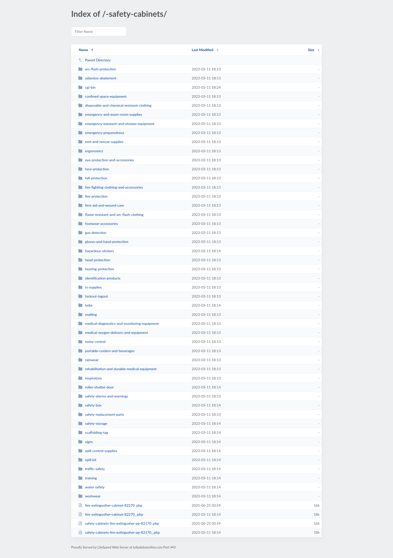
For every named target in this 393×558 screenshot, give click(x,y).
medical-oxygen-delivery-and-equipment (113, 332)
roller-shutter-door (96, 387)
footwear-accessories (98, 223)
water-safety (91, 487)
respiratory (90, 378)
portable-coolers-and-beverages (106, 351)
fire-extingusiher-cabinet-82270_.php (110, 514)
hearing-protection (96, 269)
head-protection (94, 260)
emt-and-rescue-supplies (100, 142)
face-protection (93, 169)
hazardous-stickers (96, 251)
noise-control (92, 341)
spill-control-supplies (97, 451)
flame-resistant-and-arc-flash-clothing (110, 214)
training (87, 478)
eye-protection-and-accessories (106, 160)
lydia (85, 305)
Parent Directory (94, 60)
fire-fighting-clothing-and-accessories (110, 187)
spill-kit (87, 460)
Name (83, 50)
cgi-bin (86, 87)
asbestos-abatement (97, 78)
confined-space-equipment (102, 96)
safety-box (90, 405)
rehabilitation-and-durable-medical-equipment (117, 369)
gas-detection (92, 232)
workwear (89, 496)
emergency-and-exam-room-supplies (110, 114)
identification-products (99, 278)
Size (311, 50)
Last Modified (202, 50)
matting (87, 314)
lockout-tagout (93, 296)
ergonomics (90, 151)
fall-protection (92, 178)
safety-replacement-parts (101, 414)
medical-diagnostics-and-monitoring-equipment (118, 323)
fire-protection (93, 196)
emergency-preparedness (101, 132)
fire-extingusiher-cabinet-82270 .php (110, 505)
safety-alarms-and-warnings (103, 396)
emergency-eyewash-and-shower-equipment (116, 123)
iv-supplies (90, 287)
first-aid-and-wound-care (101, 205)
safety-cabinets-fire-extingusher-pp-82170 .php (118, 523)
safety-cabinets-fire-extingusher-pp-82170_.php (119, 532)
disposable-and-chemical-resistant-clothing (114, 105)
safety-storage (92, 423)
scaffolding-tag (93, 432)
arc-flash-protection (97, 69)
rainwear (88, 360)
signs (85, 442)
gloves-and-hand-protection (103, 241)
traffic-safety (91, 469)
